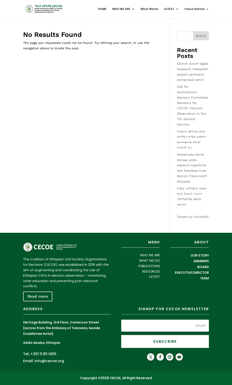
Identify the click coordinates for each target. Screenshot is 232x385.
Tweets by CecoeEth (193, 217)
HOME (102, 9)
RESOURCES (151, 271)
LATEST (169, 9)
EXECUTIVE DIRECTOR (192, 272)
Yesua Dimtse (194, 9)
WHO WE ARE (121, 9)
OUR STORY (200, 255)
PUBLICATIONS (149, 266)
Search (201, 36)
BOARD (203, 267)
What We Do (149, 9)
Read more (37, 296)
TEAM (204, 278)
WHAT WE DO (149, 260)
